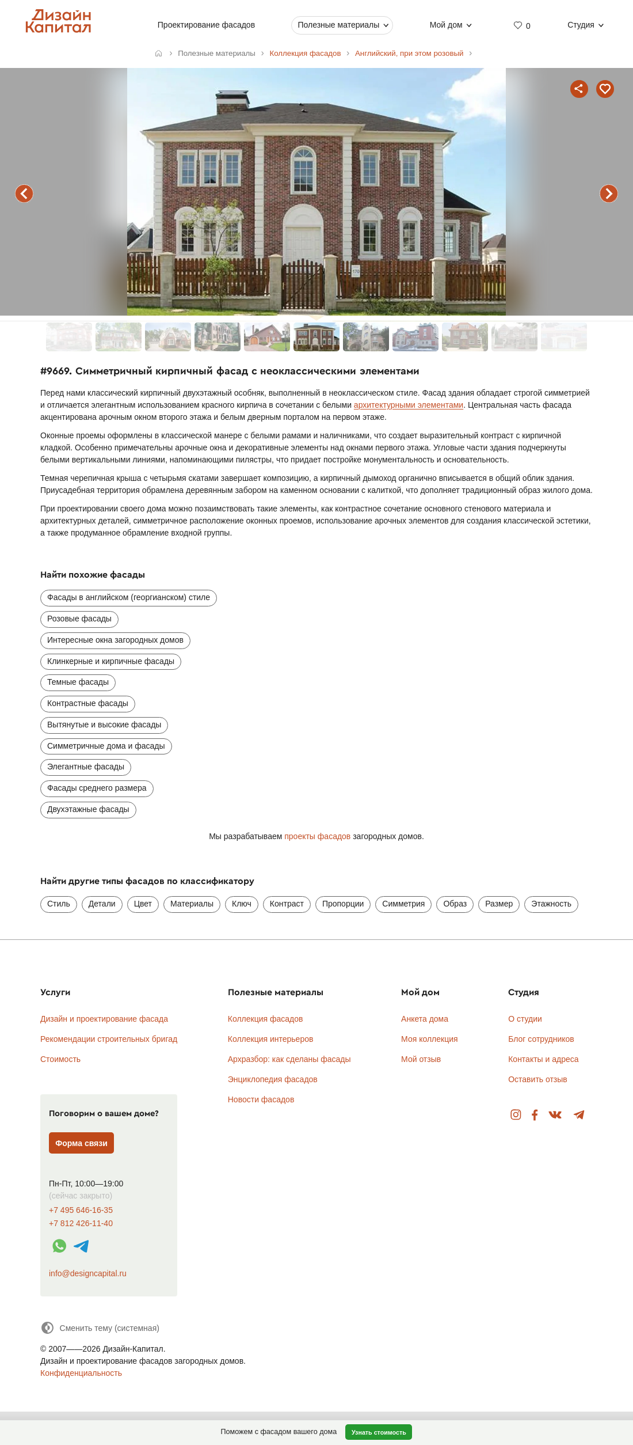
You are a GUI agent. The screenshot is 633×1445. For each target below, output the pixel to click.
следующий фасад (608, 193)
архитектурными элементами (408, 404)
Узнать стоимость (379, 1432)
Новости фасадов (261, 1099)
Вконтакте (555, 1115)
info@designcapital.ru (88, 1273)
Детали (102, 903)
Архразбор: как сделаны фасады (289, 1059)
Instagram (516, 1115)
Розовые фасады (79, 618)
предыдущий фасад (24, 193)
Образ (455, 903)
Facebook (534, 1115)
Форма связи (81, 1143)
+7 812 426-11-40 (81, 1223)
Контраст (287, 903)
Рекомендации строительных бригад (108, 1039)
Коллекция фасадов (265, 1018)
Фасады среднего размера (97, 787)
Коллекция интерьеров (271, 1039)
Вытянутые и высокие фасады (104, 724)
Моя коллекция (429, 1039)
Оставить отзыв (537, 1079)
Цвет (143, 903)
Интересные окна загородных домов (115, 639)
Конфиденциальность (81, 1373)
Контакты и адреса (543, 1059)
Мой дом (446, 24)
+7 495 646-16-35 (81, 1210)
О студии (525, 1018)
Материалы (191, 903)
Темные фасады (78, 682)
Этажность (551, 903)
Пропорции (343, 903)
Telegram (579, 1115)
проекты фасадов (317, 836)
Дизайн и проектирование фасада (104, 1018)
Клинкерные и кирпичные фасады (110, 661)
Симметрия (403, 903)
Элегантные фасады (85, 766)
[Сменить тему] (99, 1328)
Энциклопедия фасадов (273, 1079)
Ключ (241, 903)
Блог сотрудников (541, 1039)
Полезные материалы (338, 24)
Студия (580, 24)
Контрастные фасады (87, 703)
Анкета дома (424, 1018)
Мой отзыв (421, 1059)
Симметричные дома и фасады (106, 745)
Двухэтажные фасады (88, 809)
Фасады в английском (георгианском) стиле (128, 597)
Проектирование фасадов (206, 24)
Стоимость (60, 1059)
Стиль (58, 903)
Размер (499, 903)
